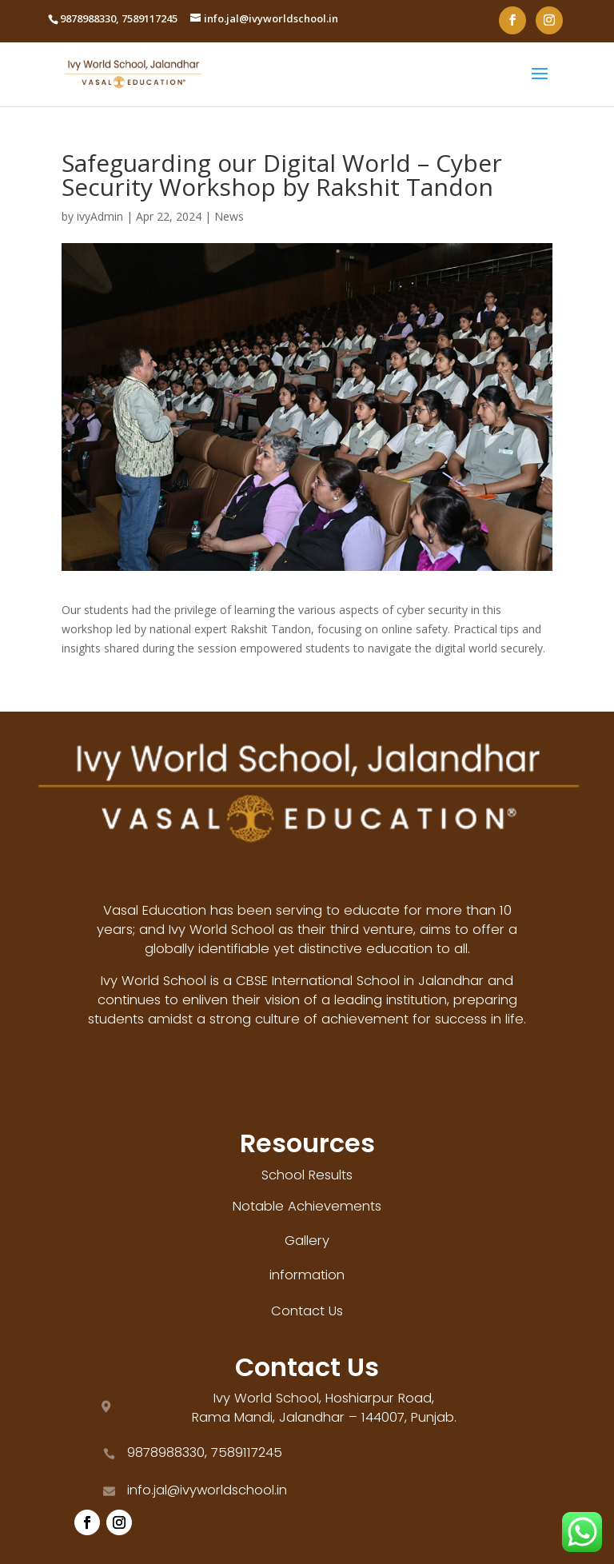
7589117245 (149, 18)
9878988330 (88, 18)
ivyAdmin (100, 216)
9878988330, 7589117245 (204, 1452)
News (229, 216)
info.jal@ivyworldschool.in (207, 1490)
